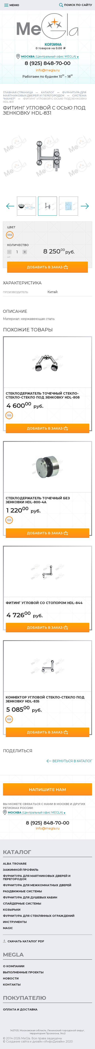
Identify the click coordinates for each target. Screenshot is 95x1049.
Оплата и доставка (20, 1009)
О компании (13, 966)
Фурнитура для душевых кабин (30, 897)
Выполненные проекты (23, 972)
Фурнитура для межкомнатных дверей (37, 885)
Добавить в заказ (45, 267)
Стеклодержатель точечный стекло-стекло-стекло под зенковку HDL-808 (43, 395)
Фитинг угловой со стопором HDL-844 (44, 603)
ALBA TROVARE (15, 863)
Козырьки (11, 909)
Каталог (47, 92)
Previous (10, 206)
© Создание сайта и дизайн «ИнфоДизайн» (34, 1041)
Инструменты (15, 922)
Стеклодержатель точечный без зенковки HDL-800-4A (38, 500)
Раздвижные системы (22, 891)
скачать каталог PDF (26, 941)
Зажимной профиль (20, 870)
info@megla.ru (47, 70)
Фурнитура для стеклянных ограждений (38, 916)
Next (85, 206)
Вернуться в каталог (72, 761)
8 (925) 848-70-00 (47, 63)
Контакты (12, 984)
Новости (11, 978)
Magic (8, 928)
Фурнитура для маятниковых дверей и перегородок (44, 94)
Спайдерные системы (22, 903)
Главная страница (18, 92)
